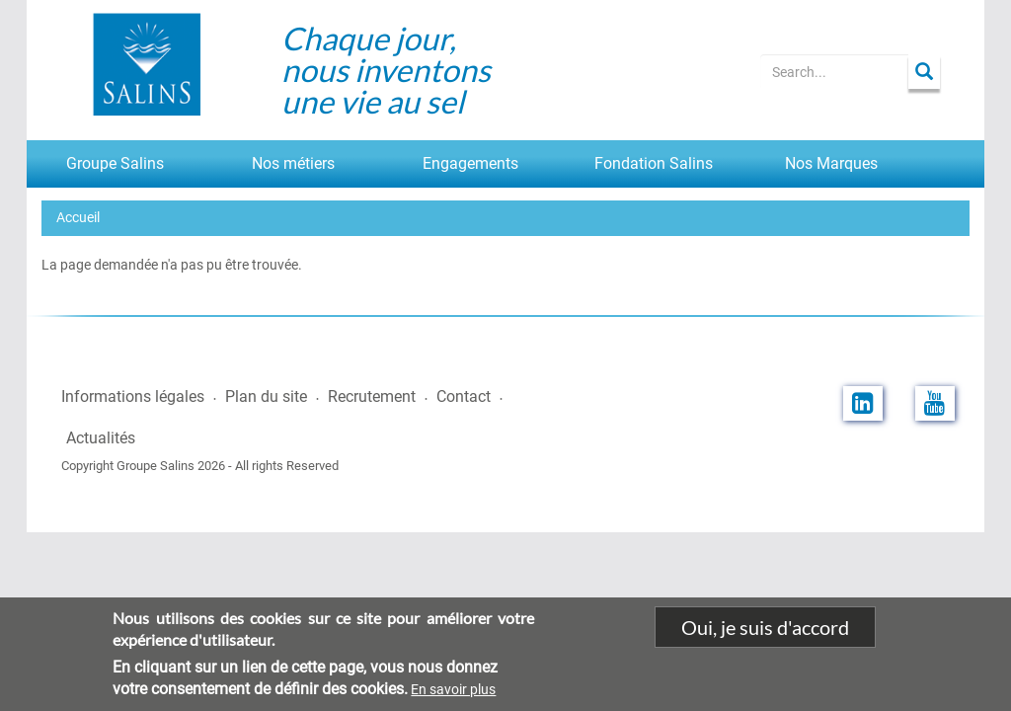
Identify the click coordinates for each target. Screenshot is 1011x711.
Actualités (100, 438)
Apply (924, 71)
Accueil (78, 217)
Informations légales (132, 396)
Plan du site (266, 396)
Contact (463, 396)
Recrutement (372, 396)
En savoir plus (453, 700)
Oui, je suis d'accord (765, 637)
